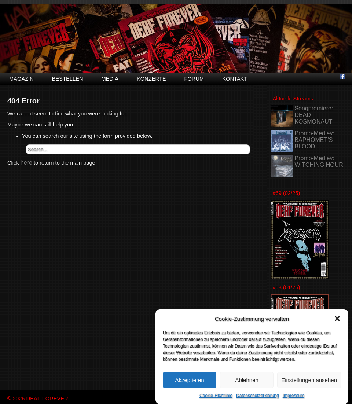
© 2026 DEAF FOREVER (37, 398)
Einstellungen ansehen (309, 380)
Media (110, 79)
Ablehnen (246, 380)
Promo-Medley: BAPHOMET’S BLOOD (314, 140)
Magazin (21, 79)
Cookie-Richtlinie (215, 396)
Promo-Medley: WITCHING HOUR (318, 161)
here (26, 162)
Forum (194, 79)
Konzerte (151, 79)
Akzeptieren (189, 380)
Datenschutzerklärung (257, 396)
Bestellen (67, 79)
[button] (337, 319)
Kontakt (234, 79)
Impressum (293, 396)
